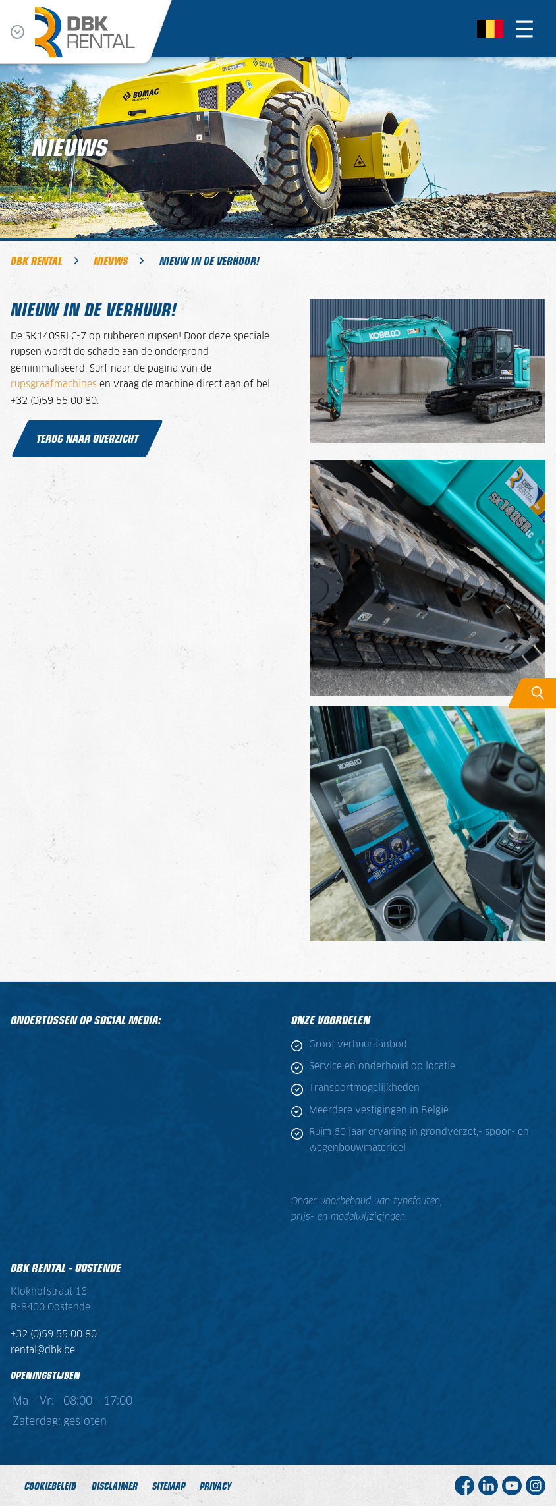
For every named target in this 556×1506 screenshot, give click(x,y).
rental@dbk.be (43, 1350)
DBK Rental (37, 260)
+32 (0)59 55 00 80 (54, 1334)
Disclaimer (115, 1485)
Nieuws (111, 260)
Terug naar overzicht (87, 438)
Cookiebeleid (50, 1485)
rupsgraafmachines (55, 384)
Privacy (215, 1485)
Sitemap (168, 1485)
